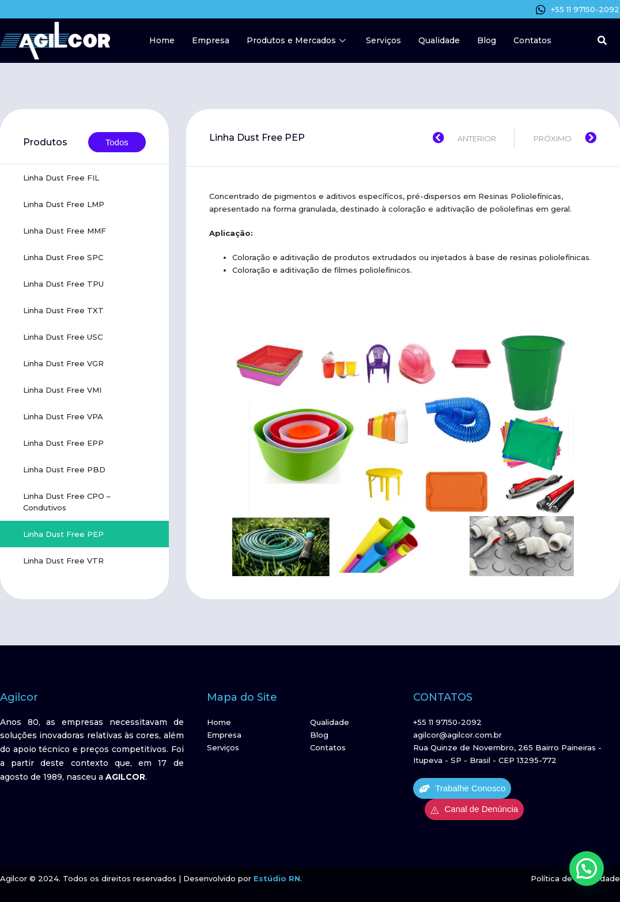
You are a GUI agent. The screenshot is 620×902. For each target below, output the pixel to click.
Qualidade (439, 40)
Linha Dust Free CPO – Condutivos (67, 501)
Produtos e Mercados (298, 40)
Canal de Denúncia (474, 809)
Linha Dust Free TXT (63, 310)
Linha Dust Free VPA (63, 416)
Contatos (532, 40)
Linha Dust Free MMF (64, 230)
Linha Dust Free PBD (64, 469)
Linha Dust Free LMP (63, 204)
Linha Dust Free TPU (63, 283)
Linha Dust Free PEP (63, 534)
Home (162, 40)
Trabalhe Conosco (462, 788)
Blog (486, 40)
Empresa (210, 40)
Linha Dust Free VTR (63, 560)
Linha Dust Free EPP (63, 443)
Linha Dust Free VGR (63, 363)
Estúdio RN (277, 878)
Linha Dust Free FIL (61, 177)
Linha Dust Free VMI (62, 389)
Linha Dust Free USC (63, 336)
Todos (116, 142)
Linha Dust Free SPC (63, 257)
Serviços (383, 40)
